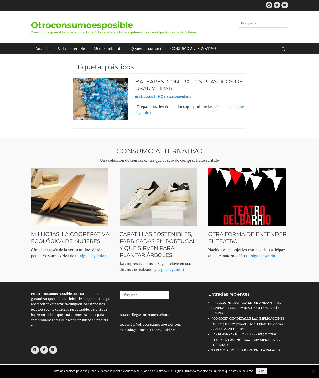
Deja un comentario (176, 96)
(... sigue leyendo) (90, 256)
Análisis (42, 48)
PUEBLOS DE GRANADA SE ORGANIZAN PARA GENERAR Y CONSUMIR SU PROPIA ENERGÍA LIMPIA (246, 308)
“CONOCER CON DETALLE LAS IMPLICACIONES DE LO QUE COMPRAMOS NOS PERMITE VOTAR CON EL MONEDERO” (247, 324)
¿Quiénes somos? (146, 48)
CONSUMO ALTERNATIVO (193, 48)
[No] (313, 371)
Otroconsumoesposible (82, 25)
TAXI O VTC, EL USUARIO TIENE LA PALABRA (246, 350)
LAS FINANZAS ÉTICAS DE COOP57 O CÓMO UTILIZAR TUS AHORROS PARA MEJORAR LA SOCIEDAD (245, 339)
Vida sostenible (71, 48)
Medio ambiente (108, 48)
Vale (262, 371)
